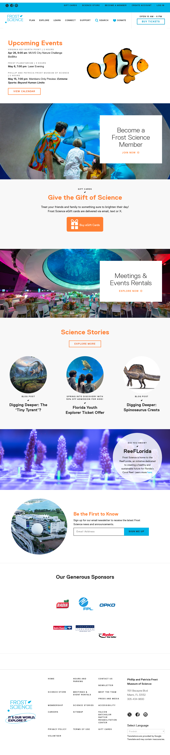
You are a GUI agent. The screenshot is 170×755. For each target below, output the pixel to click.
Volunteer (54, 737)
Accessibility (107, 706)
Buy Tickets (151, 21)
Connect (70, 20)
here (149, 473)
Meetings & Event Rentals (82, 694)
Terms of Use (81, 730)
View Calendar (24, 91)
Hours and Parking (79, 681)
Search (101, 20)
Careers (53, 713)
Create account (142, 5)
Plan (32, 20)
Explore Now (129, 291)
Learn (57, 20)
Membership (55, 706)
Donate (119, 20)
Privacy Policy (57, 730)
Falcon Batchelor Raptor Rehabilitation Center (107, 718)
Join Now (129, 153)
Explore (44, 20)
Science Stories (83, 706)
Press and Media (108, 699)
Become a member (116, 5)
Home (51, 679)
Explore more (85, 344)
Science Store (91, 5)
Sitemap (78, 713)
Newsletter (105, 686)
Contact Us (105, 679)
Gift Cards (71, 5)
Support (85, 20)
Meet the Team (107, 693)
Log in (160, 5)
